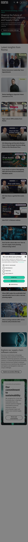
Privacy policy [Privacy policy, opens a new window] (21, 262)
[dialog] (14, 271)
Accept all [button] (14, 277)
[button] (14, 284)
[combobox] (25, 256)
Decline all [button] (14, 281)
